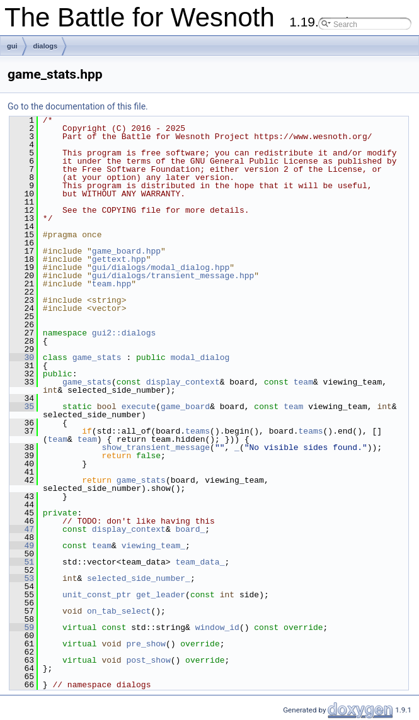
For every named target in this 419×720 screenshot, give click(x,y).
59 (21, 627)
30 (21, 357)
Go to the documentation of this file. (78, 106)
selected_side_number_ (138, 578)
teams (197, 431)
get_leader (160, 594)
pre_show (145, 644)
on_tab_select (119, 611)
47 (21, 529)
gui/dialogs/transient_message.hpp (173, 275)
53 (21, 578)
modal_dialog (200, 357)
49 (21, 545)
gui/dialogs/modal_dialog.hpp (160, 267)
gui (12, 46)
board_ (190, 529)
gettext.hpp (119, 259)
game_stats (97, 357)
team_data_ (199, 562)
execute (139, 406)
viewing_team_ (153, 545)
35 (21, 406)
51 (21, 562)
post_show (148, 660)
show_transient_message (155, 447)
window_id (217, 627)
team (303, 382)
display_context (183, 382)
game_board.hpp (126, 251)
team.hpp (111, 284)
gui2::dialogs (124, 333)
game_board (185, 406)
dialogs (45, 46)
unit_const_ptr (96, 594)
